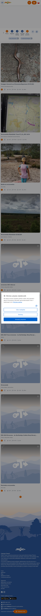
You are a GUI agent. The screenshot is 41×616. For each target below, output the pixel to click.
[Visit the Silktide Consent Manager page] (36, 306)
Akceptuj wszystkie (20, 319)
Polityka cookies (17, 302)
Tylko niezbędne (20, 309)
